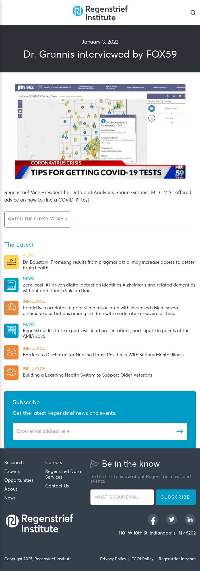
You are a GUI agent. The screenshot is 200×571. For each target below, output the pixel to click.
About (10, 489)
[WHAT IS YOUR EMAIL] (122, 497)
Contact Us (57, 486)
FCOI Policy (142, 559)
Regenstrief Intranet (177, 559)
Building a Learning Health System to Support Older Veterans (87, 375)
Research (14, 462)
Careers (53, 462)
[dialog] (193, 12)
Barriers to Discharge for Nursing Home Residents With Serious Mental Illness (103, 355)
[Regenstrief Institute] (100, 12)
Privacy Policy (113, 559)
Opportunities (19, 480)
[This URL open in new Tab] (37, 219)
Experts (12, 471)
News (10, 498)
